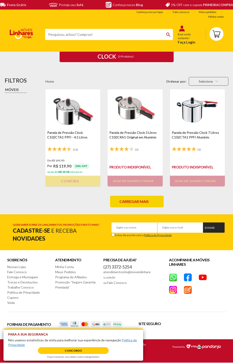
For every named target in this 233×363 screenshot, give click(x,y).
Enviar (210, 227)
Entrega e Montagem (22, 277)
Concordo (73, 350)
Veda (11, 303)
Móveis (12, 89)
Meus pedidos (207, 12)
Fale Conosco (17, 272)
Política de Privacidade (158, 235)
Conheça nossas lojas (149, 12)
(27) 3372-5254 (117, 266)
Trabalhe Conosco (20, 287)
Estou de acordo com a (143, 235)
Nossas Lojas (16, 267)
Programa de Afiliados (71, 277)
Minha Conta (64, 267)
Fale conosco (181, 12)
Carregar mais (134, 201)
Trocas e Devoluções (22, 282)
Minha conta (216, 16)
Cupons (13, 297)
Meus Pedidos (65, 272)
